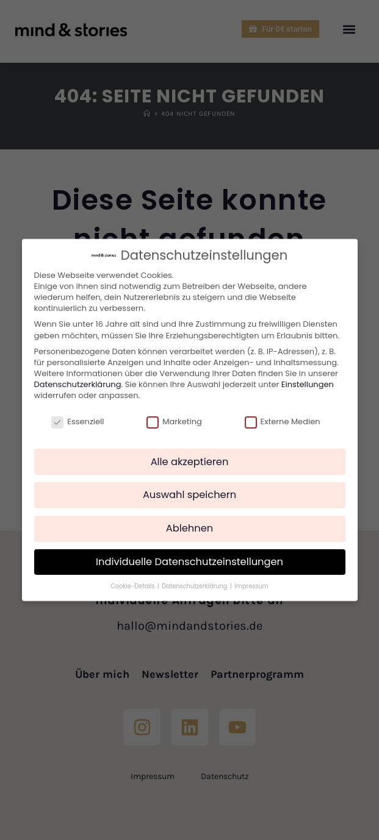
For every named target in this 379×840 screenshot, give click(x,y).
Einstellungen (307, 384)
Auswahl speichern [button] (189, 495)
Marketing (174, 421)
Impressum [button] (251, 586)
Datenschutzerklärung (77, 384)
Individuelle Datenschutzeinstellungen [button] (189, 562)
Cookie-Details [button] (133, 586)
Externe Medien (282, 421)
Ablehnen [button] (189, 528)
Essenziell (77, 421)
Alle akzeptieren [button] (190, 462)
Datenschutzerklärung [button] (195, 586)
